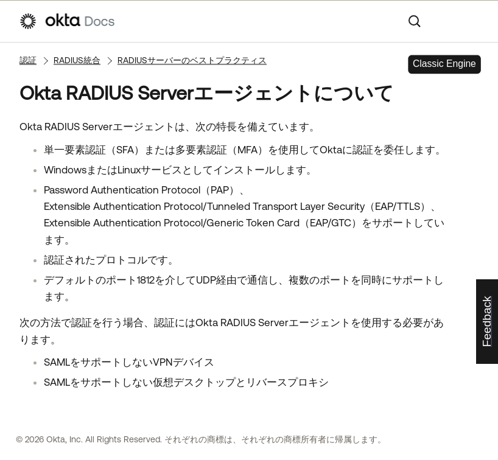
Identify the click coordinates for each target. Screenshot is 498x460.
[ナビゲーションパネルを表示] (473, 21)
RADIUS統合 (77, 60)
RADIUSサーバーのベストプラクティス (192, 60)
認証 (28, 60)
